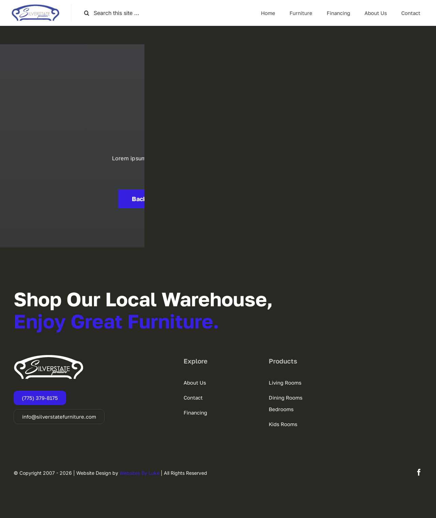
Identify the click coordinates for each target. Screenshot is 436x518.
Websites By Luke (139, 473)
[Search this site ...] (114, 13)
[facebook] (419, 472)
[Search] (87, 13)
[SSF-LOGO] (35, 6)
